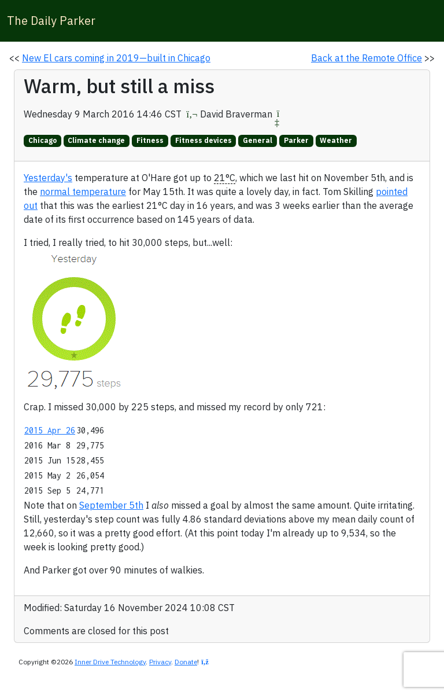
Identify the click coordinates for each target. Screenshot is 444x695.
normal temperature (83, 191)
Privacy (160, 661)
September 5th (111, 505)
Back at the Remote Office (366, 58)
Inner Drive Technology (110, 661)
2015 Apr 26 (49, 430)
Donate (186, 661)
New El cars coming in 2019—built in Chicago (116, 58)
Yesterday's (48, 177)
